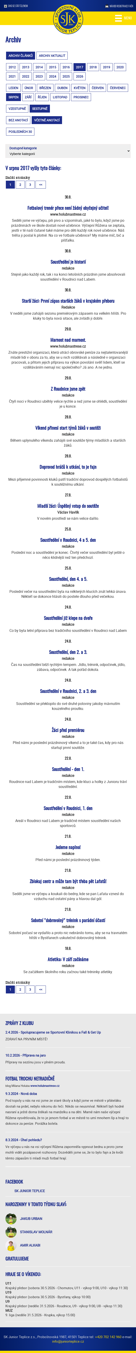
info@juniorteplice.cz (68, 1341)
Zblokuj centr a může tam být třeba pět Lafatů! (68, 882)
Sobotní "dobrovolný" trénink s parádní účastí (68, 921)
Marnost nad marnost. (68, 340)
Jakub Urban (31, 1218)
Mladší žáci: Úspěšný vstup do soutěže (68, 506)
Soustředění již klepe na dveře (68, 618)
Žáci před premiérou (68, 730)
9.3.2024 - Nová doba (21, 1093)
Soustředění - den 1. (68, 769)
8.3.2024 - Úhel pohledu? (23, 1140)
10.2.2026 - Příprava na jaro (25, 1055)
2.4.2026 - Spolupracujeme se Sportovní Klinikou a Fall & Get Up (53, 1032)
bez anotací (18, 120)
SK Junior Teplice (29, 1191)
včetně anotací (47, 120)
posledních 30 (20, 131)
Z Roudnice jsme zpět (68, 389)
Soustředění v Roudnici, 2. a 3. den (68, 691)
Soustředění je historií (68, 262)
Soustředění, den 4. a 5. (68, 579)
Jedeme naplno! (68, 847)
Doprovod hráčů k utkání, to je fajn (68, 467)
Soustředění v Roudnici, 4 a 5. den (68, 540)
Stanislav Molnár (36, 1232)
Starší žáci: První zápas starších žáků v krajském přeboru (68, 301)
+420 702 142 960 (108, 1337)
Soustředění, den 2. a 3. (68, 652)
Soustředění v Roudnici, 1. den (68, 808)
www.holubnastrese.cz (44, 1086)
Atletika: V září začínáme (68, 960)
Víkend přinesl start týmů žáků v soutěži (68, 428)
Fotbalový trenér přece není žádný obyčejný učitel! (68, 208)
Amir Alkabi (30, 1245)
